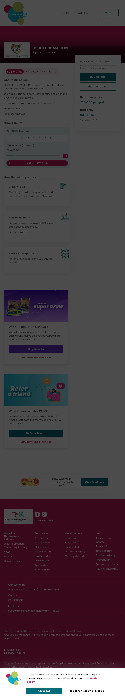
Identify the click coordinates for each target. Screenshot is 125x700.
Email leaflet (72, 547)
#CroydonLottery (44, 520)
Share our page (98, 86)
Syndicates (41, 565)
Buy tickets (98, 77)
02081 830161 (16, 600)
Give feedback (94, 482)
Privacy (8, 556)
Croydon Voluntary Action (71, 663)
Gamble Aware (12, 638)
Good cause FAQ (75, 551)
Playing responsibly (107, 568)
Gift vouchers (43, 542)
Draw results (42, 560)
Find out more (18, 232)
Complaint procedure (108, 564)
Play (66, 13)
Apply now (71, 538)
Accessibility (103, 559)
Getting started (74, 556)
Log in (107, 12)
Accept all (44, 690)
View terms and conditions (36, 357)
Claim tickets (42, 547)
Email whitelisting (106, 555)
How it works (42, 556)
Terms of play (104, 550)
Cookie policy (12, 561)
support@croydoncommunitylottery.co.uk (33, 610)
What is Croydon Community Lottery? (16, 545)
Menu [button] (83, 13)
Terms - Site (103, 546)
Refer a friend (36, 433)
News (7, 552)
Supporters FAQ (44, 551)
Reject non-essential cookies (86, 690)
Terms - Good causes (104, 539)
